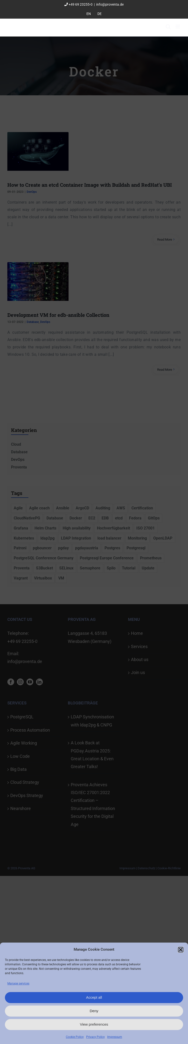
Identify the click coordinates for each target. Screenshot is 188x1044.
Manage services (18, 983)
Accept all (94, 997)
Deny (94, 1011)
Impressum (114, 1037)
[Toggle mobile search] (168, 26)
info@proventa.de (110, 4)
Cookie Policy (75, 1037)
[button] (180, 949)
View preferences (94, 1024)
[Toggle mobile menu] (178, 26)
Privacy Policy (95, 1037)
